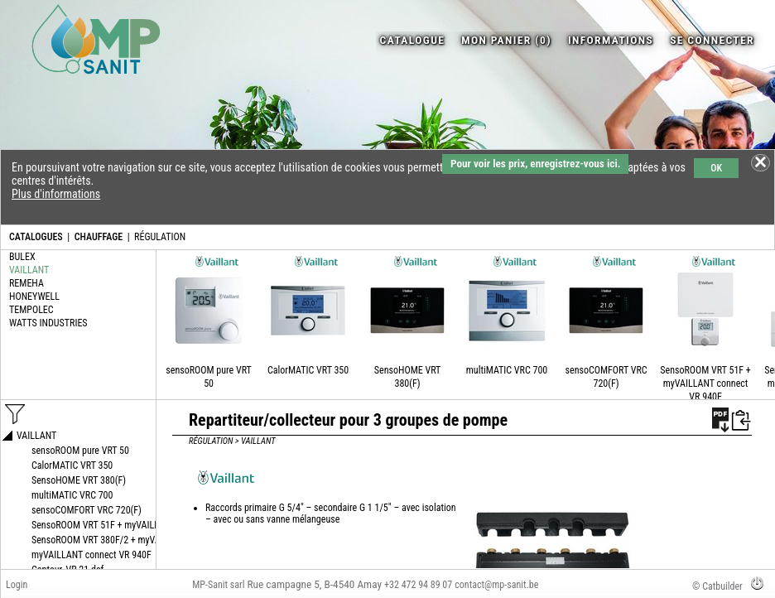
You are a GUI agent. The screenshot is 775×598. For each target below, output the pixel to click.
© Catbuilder (717, 586)
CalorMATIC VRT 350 (308, 370)
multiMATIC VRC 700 (506, 370)
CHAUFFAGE (99, 237)
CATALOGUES (36, 237)
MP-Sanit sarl (218, 585)
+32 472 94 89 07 (418, 585)
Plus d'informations (56, 193)
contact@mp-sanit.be (496, 585)
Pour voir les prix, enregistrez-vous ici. (535, 163)
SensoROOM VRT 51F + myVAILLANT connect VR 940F (705, 383)
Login (16, 585)
